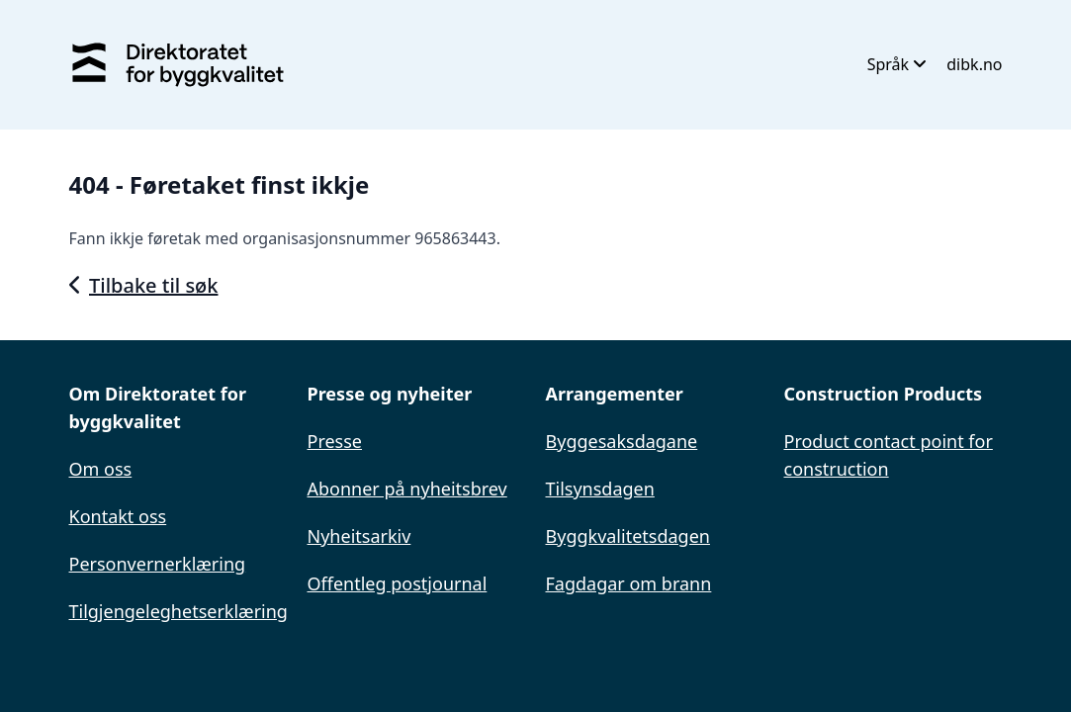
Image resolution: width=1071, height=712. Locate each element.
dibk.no (974, 64)
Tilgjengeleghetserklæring (178, 611)
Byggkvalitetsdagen (628, 536)
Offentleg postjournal (398, 583)
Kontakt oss (118, 516)
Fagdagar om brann (629, 583)
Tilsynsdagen (600, 488)
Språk (897, 64)
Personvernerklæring (157, 564)
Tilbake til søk (144, 285)
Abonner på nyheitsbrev (407, 488)
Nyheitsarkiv (359, 536)
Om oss (101, 469)
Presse (335, 441)
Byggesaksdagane (622, 441)
